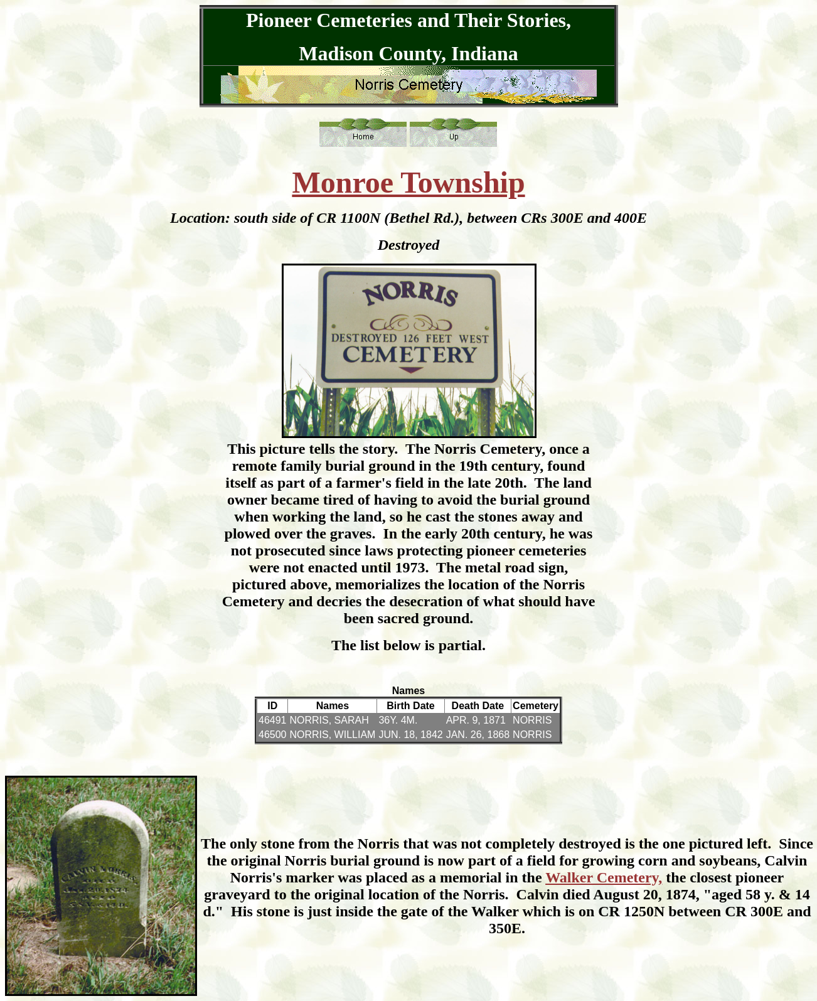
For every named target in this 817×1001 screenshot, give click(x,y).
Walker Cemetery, (603, 877)
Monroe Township (408, 182)
